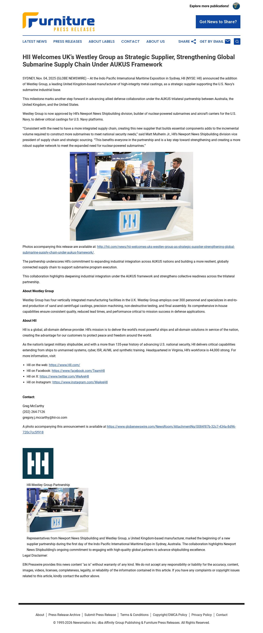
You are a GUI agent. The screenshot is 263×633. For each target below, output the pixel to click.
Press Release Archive (64, 615)
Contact (130, 41)
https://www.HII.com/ (64, 365)
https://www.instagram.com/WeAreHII (80, 382)
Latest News (35, 41)
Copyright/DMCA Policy (170, 615)
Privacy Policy (201, 615)
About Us (155, 41)
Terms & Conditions (134, 615)
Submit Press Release (100, 615)
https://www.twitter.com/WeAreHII (64, 376)
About (40, 615)
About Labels (102, 41)
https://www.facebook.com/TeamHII (78, 371)
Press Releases (67, 41)
